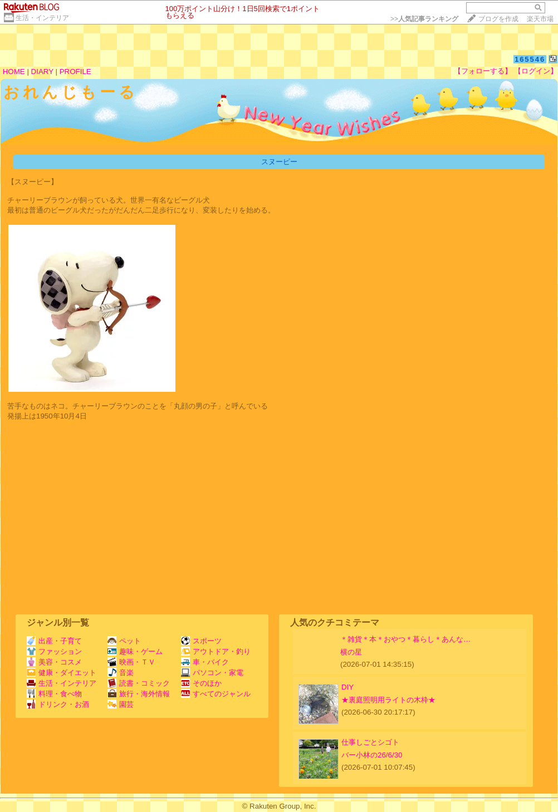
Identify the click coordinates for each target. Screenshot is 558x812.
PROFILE (75, 71)
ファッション (54, 651)
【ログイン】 (535, 71)
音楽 (120, 672)
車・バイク (205, 662)
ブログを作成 (498, 19)
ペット (124, 641)
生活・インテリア (42, 18)
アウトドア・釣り (216, 651)
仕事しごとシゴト (370, 742)
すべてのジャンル (216, 694)
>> (424, 19)
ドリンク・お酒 (58, 704)
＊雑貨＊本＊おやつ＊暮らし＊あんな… (405, 639)
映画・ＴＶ (131, 662)
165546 (530, 59)
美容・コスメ (54, 662)
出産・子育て (54, 641)
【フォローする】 (483, 71)
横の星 (351, 652)
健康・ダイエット (61, 672)
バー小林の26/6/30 (371, 755)
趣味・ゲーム (135, 651)
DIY (351, 687)
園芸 (120, 704)
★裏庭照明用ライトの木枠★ (388, 700)
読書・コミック (138, 683)
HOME (14, 71)
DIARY (42, 71)
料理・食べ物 (54, 694)
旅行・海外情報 (138, 694)
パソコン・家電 (212, 672)
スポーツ (201, 641)
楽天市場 (540, 19)
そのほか (201, 683)
